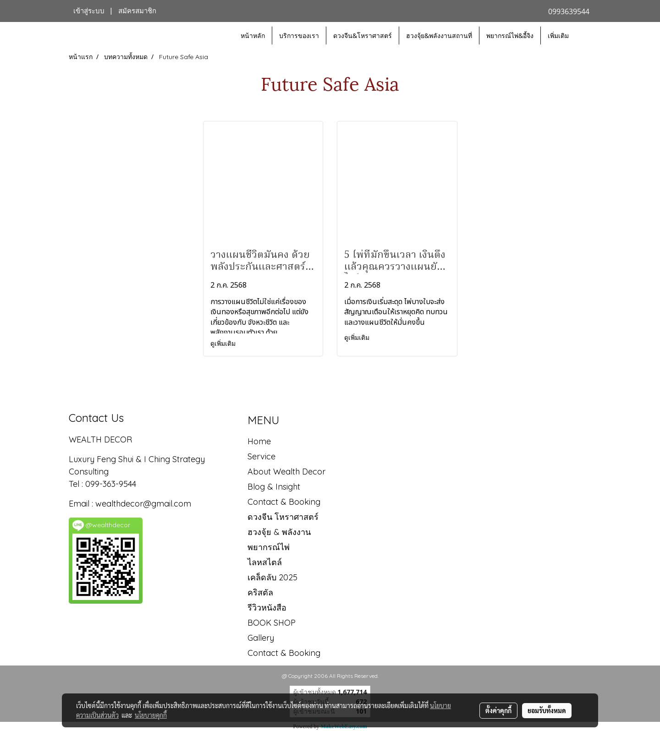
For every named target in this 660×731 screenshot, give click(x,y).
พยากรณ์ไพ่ (269, 547)
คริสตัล (260, 592)
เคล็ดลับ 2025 (272, 577)
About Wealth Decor (286, 471)
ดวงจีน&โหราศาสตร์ (362, 35)
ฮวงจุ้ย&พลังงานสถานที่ (439, 35)
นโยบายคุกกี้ (151, 715)
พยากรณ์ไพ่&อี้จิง (510, 35)
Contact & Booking (284, 501)
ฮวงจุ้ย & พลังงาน (279, 532)
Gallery (261, 638)
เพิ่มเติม (558, 35)
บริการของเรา (299, 35)
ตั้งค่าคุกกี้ (498, 710)
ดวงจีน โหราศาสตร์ (283, 517)
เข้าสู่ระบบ (88, 11)
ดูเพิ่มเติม (223, 343)
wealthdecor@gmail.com (144, 503)
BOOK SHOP (272, 622)
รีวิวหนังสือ (267, 607)
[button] (584, 35)
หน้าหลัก (253, 35)
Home (259, 441)
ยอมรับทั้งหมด (547, 710)
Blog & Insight (274, 486)
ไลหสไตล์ (265, 562)
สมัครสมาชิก (137, 11)
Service (261, 456)
